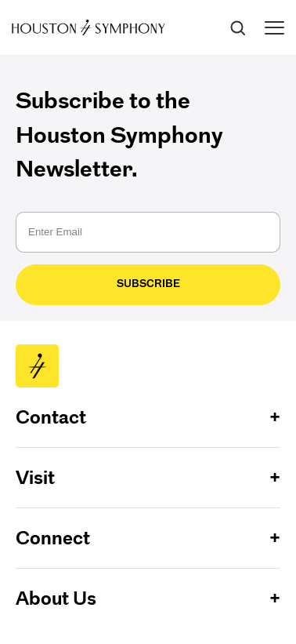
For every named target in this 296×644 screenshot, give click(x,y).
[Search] (237, 27)
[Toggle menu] (274, 28)
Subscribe (148, 283)
